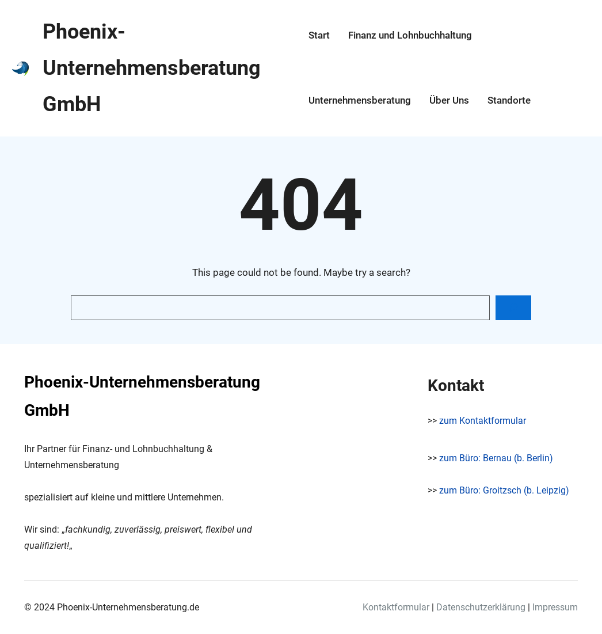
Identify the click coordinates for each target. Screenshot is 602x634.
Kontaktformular (396, 607)
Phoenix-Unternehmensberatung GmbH (152, 68)
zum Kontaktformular (482, 420)
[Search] (513, 307)
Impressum (555, 607)
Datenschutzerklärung (480, 607)
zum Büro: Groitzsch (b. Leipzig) (504, 490)
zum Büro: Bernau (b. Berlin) (496, 458)
